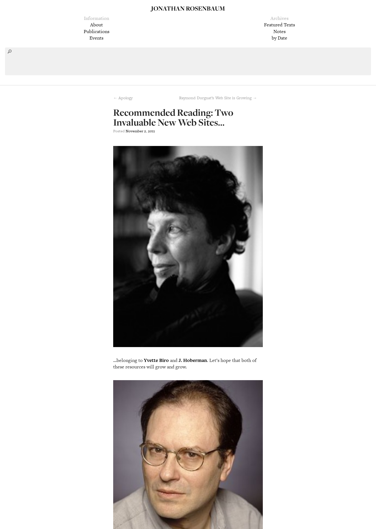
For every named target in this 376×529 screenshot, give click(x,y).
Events (96, 38)
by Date (279, 38)
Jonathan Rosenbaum (188, 8)
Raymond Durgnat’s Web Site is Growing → (218, 98)
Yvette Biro (156, 360)
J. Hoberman (193, 360)
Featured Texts (279, 24)
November (134, 131)
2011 (151, 131)
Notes (279, 31)
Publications (96, 31)
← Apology (123, 98)
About (96, 24)
